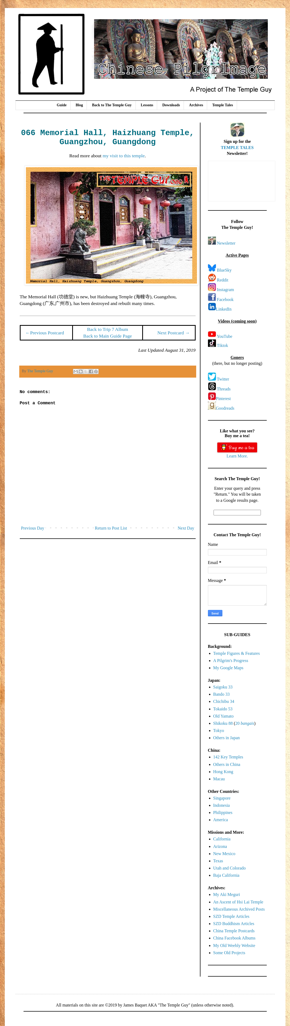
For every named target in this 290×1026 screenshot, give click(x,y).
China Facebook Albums (234, 938)
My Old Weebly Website (234, 945)
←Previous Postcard (44, 332)
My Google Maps (228, 667)
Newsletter (226, 243)
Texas (218, 861)
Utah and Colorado (229, 868)
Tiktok (222, 345)
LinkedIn (224, 309)
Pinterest (223, 398)
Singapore (222, 798)
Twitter (223, 379)
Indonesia (221, 805)
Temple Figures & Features (236, 653)
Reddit (223, 280)
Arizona (220, 846)
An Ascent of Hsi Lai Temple (238, 902)
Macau (219, 779)
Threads (224, 389)
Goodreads (225, 408)
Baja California (226, 875)
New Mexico (224, 853)
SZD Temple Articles (231, 916)
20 (244, 723)
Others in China (226, 764)
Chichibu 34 (223, 701)
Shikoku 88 (223, 723)
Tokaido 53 (223, 709)
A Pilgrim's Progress (230, 660)
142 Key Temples (228, 757)
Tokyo (218, 730)
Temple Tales (222, 105)
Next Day (186, 528)
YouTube (224, 336)
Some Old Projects (229, 952)
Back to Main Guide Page (107, 336)
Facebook (225, 299)
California (222, 839)
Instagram (225, 289)
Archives (196, 105)
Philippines (223, 812)
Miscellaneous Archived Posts (239, 909)
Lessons (147, 105)
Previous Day (32, 528)
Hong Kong (223, 771)
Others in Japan (226, 737)
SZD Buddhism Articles (233, 923)
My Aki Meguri (226, 894)
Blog (79, 105)
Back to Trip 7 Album (107, 329)
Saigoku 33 (223, 687)
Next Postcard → (173, 332)
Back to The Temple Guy (112, 105)
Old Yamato (223, 716)
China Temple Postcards (234, 931)
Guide (62, 105)
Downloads (171, 105)
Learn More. (237, 456)
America (220, 819)
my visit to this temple (124, 155)
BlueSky (224, 270)
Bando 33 (221, 694)
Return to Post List (111, 528)
